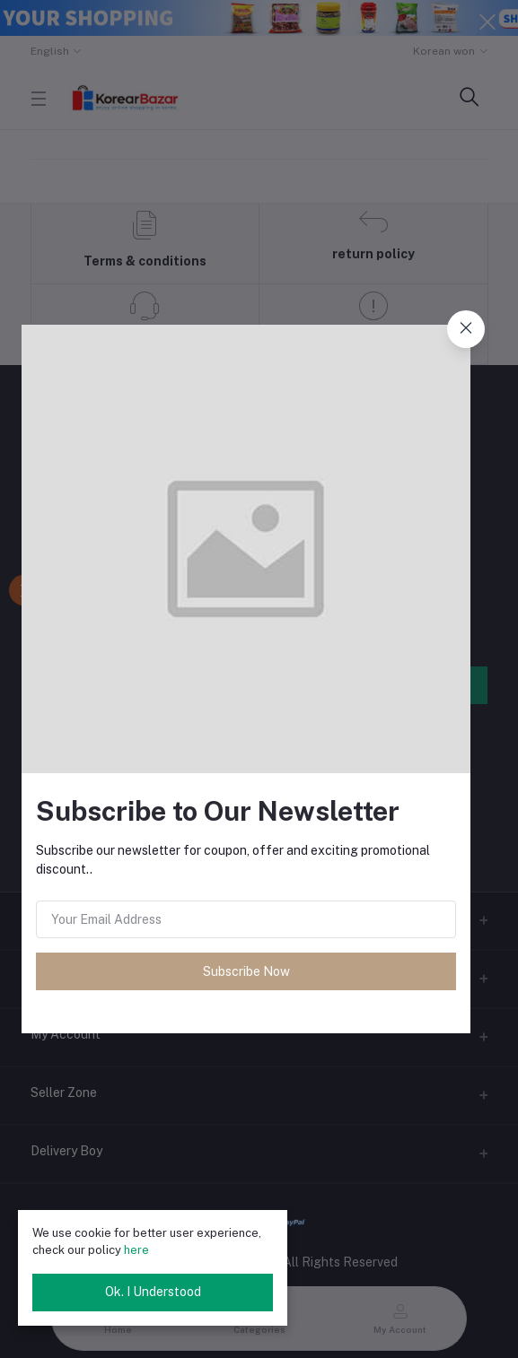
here (136, 1250)
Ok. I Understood (153, 1291)
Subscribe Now (246, 971)
